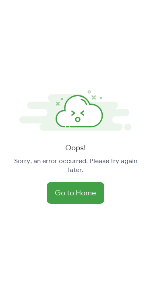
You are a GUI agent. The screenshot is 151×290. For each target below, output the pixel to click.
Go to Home (75, 192)
